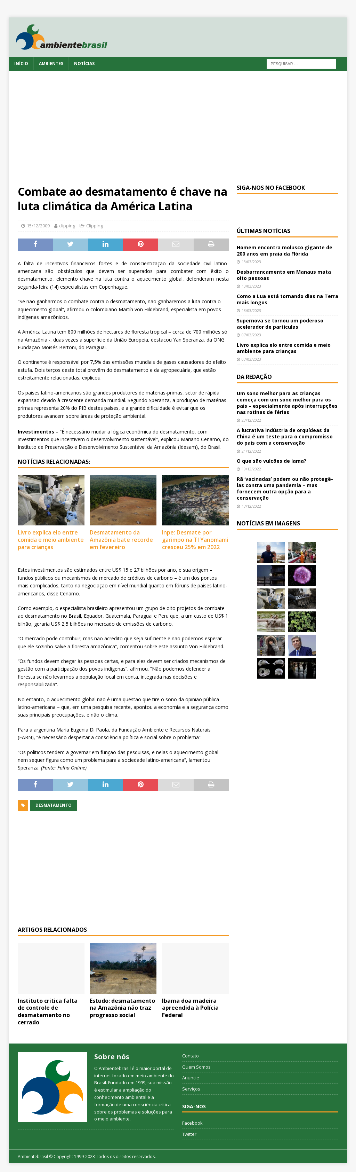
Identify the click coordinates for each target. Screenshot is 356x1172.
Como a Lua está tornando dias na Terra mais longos (287, 299)
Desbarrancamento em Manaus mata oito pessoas (284, 274)
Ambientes (51, 64)
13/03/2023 (251, 261)
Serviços (191, 1089)
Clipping (94, 225)
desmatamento (53, 805)
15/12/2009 (38, 225)
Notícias (84, 64)
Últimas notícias (263, 231)
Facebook (192, 1123)
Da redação (254, 377)
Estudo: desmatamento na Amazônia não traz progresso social (122, 1008)
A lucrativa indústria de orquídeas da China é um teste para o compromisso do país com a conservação (285, 436)
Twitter (189, 1134)
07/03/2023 (251, 334)
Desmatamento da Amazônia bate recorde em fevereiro (121, 540)
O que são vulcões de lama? (271, 461)
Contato (190, 1056)
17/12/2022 (251, 506)
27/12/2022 (251, 420)
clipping (67, 225)
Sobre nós (111, 1056)
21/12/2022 (251, 451)
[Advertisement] (178, 132)
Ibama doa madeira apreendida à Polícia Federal (190, 1008)
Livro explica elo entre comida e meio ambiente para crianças (51, 540)
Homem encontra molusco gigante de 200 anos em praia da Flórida (284, 250)
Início (21, 64)
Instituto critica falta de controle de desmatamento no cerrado (48, 1011)
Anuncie (190, 1078)
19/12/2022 (251, 468)
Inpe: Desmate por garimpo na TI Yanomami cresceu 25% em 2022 (195, 540)
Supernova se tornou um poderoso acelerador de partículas (280, 323)
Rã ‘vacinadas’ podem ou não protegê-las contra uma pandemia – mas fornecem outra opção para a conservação (285, 488)
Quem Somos (196, 1067)
